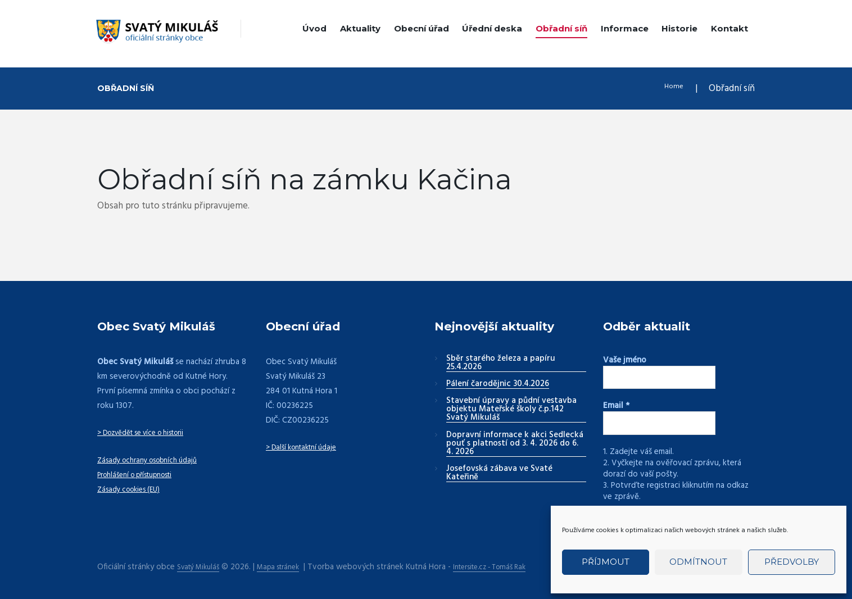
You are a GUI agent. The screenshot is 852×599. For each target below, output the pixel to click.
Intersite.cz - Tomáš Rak (509, 563)
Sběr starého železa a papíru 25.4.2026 (500, 363)
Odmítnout (698, 561)
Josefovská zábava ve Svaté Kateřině (499, 473)
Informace (625, 28)
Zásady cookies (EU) (133, 489)
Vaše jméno (624, 360)
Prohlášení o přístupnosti (142, 475)
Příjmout (605, 561)
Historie (679, 28)
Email (616, 404)
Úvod (314, 28)
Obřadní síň (561, 28)
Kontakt (729, 28)
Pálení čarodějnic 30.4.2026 (497, 384)
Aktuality (360, 28)
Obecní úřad (421, 28)
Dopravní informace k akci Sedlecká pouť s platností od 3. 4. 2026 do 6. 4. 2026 (514, 444)
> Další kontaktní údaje (306, 447)
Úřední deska (492, 28)
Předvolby (791, 561)
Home (671, 88)
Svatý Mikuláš (201, 563)
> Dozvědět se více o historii (149, 432)
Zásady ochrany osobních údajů (154, 460)
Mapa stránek (288, 563)
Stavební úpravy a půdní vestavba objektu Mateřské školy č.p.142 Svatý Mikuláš (511, 410)
